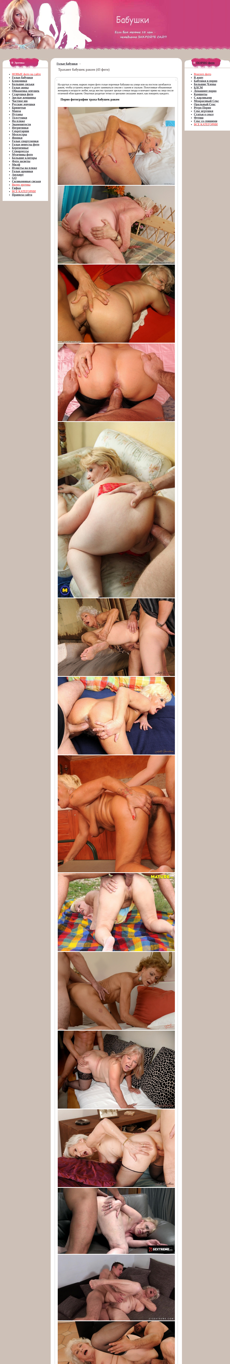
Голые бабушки (67, 63)
